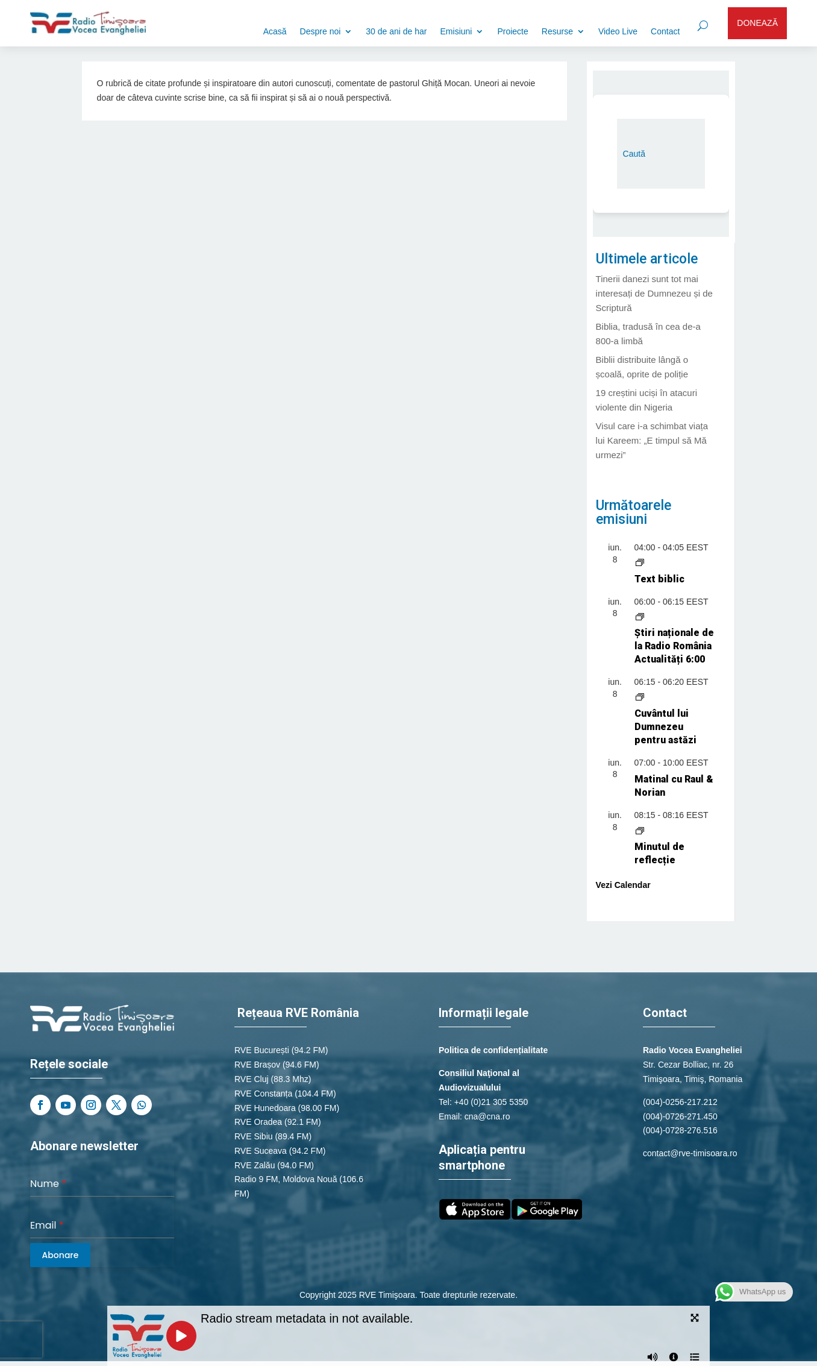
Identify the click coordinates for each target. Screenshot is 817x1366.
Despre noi (320, 31)
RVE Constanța (263, 1093)
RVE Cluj (251, 1079)
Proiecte (512, 31)
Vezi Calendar (623, 885)
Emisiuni (456, 31)
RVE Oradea (258, 1122)
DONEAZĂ (757, 23)
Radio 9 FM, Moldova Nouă (285, 1179)
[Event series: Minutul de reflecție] (640, 829)
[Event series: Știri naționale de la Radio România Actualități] (640, 615)
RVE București (261, 1050)
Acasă (275, 31)
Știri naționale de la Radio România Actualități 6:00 (674, 646)
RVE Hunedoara (265, 1108)
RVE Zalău (254, 1165)
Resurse (557, 31)
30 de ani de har (396, 31)
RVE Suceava (260, 1151)
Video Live (617, 31)
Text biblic (659, 579)
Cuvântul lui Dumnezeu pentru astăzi (665, 727)
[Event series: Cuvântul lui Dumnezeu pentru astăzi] (640, 696)
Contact (665, 31)
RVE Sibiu (253, 1136)
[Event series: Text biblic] (640, 562)
